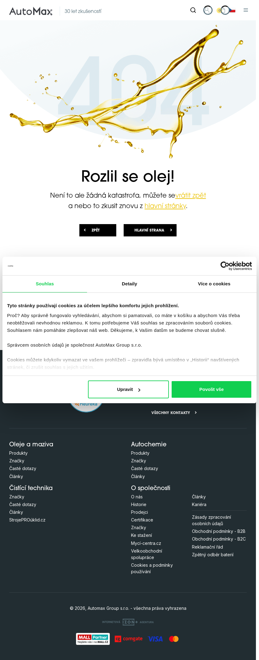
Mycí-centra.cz (146, 543)
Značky (16, 460)
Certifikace (142, 519)
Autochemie (148, 445)
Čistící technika (31, 489)
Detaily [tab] (129, 283)
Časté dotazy (22, 468)
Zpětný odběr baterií (212, 554)
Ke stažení (141, 535)
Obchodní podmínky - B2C (219, 538)
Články (16, 476)
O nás (137, 496)
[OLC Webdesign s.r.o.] (128, 621)
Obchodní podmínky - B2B (218, 531)
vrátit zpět (190, 196)
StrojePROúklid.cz (27, 519)
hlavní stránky (165, 206)
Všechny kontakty (170, 413)
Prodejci (139, 512)
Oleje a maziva (31, 445)
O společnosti (150, 489)
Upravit (128, 389)
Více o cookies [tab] (214, 283)
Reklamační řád (207, 546)
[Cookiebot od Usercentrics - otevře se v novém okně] (225, 266)
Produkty (18, 453)
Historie (138, 504)
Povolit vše (211, 389)
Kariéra (199, 504)
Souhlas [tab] (45, 283)
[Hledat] (193, 10)
